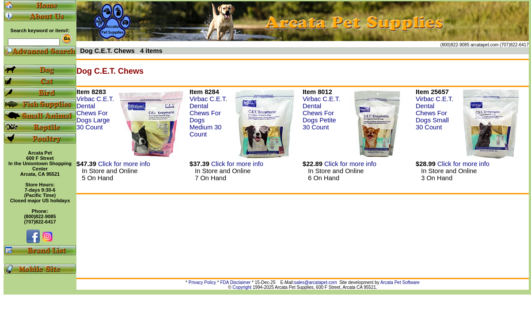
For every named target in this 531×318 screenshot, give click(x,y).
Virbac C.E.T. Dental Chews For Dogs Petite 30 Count (321, 113)
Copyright (241, 287)
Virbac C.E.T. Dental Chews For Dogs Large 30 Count (95, 113)
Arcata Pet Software (400, 282)
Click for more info (124, 163)
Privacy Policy (202, 282)
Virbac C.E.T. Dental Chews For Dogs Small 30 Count (434, 113)
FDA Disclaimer (235, 282)
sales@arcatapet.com (315, 282)
